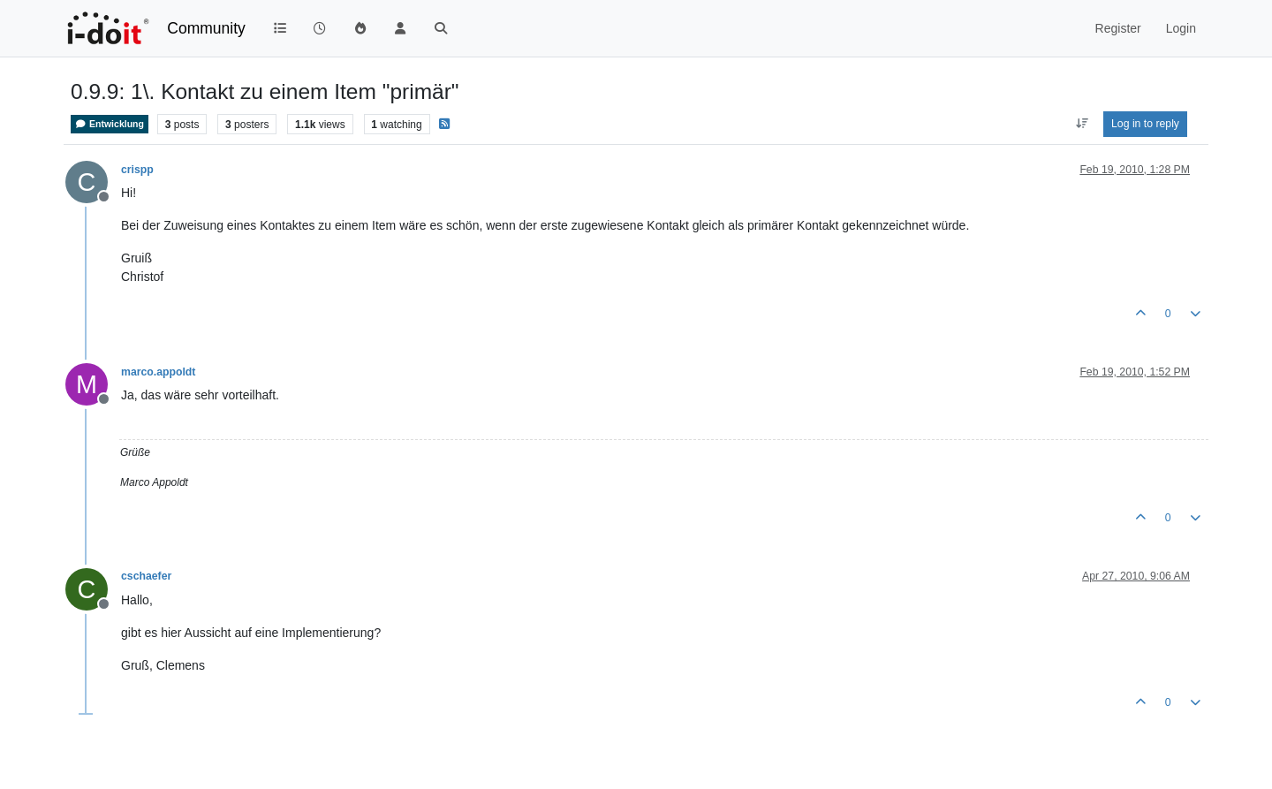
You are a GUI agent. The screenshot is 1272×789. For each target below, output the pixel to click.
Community (206, 28)
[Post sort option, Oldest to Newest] (1081, 123)
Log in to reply (1145, 124)
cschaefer (146, 576)
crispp (137, 169)
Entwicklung (109, 124)
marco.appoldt (158, 372)
